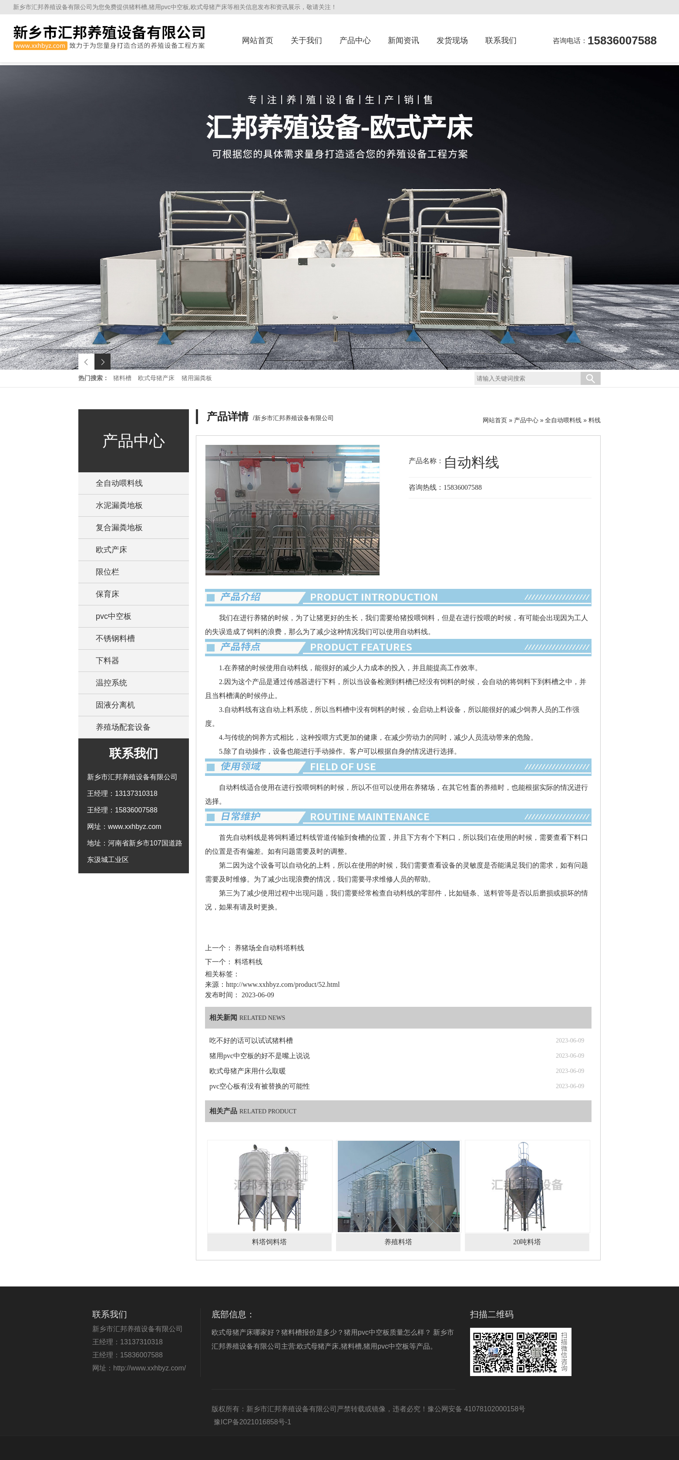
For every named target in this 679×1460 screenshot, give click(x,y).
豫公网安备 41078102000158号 (476, 1409)
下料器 (107, 660)
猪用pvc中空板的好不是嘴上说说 (259, 1055)
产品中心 (355, 40)
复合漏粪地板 (119, 527)
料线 (594, 420)
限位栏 (107, 572)
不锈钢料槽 (115, 638)
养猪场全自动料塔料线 (268, 948)
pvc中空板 (113, 616)
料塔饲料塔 (269, 1242)
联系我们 (501, 40)
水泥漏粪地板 (119, 505)
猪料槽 (123, 378)
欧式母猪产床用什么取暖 (247, 1071)
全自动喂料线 (119, 483)
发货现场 (452, 40)
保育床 (107, 594)
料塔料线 (247, 962)
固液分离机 (115, 705)
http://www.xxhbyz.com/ (149, 1368)
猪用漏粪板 (197, 378)
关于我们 (306, 40)
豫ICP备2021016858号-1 (252, 1422)
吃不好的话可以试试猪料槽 (251, 1040)
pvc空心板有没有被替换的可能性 (259, 1086)
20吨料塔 (527, 1242)
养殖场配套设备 (123, 727)
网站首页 (257, 40)
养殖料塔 (398, 1242)
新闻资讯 (403, 40)
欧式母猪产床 (157, 378)
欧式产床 (111, 549)
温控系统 (111, 682)
